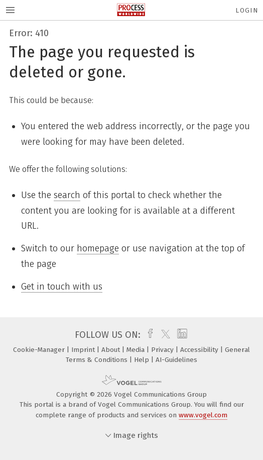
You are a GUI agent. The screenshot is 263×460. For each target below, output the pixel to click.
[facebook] (148, 334)
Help (142, 359)
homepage (98, 248)
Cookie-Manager (40, 349)
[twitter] (163, 334)
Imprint (84, 349)
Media (136, 349)
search (67, 195)
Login (246, 10)
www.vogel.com (203, 415)
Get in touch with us (61, 286)
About (111, 349)
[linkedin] (181, 334)
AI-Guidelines (176, 359)
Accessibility (200, 349)
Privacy (163, 349)
